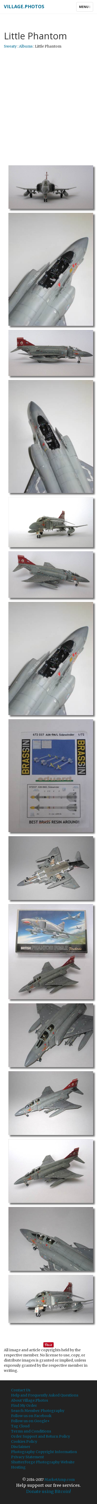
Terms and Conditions (31, 1431)
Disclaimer (20, 1446)
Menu (86, 8)
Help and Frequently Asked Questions (44, 1395)
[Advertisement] (48, 102)
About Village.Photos (29, 1400)
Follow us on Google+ (30, 1421)
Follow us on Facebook (31, 1415)
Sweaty (10, 46)
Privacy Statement (27, 1457)
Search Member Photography (37, 1410)
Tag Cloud (20, 1426)
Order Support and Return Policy (40, 1436)
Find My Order (24, 1405)
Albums (26, 46)
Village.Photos (24, 6)
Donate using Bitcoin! (48, 1491)
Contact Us (20, 1390)
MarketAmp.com (59, 1479)
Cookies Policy (24, 1441)
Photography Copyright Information (44, 1451)
